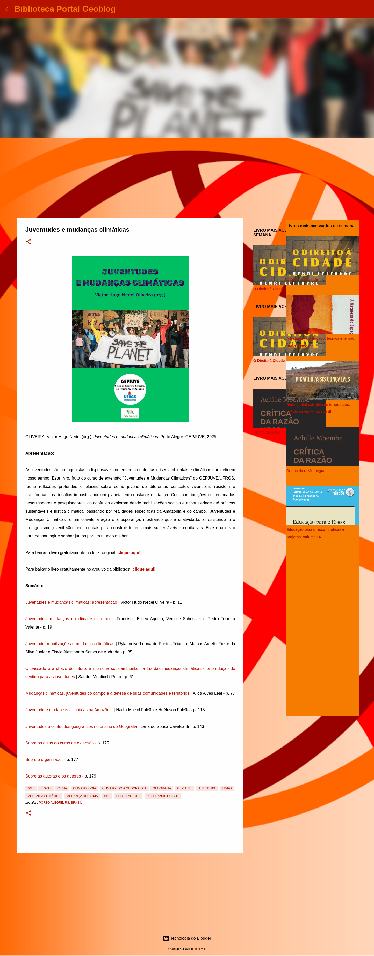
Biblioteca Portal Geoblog (65, 8)
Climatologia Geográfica (124, 788)
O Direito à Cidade (269, 289)
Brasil (46, 788)
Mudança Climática (43, 796)
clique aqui (128, 552)
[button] (28, 242)
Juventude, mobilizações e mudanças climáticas (69, 643)
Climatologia (84, 788)
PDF (107, 796)
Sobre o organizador (44, 759)
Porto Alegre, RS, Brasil (60, 802)
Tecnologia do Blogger (187, 938)
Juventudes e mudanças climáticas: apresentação (71, 602)
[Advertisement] (187, 177)
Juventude (207, 788)
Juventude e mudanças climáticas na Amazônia (69, 710)
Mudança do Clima (82, 796)
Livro (227, 788)
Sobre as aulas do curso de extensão (59, 743)
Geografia (162, 788)
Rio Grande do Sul (163, 796)
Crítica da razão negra (272, 432)
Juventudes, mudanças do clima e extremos (68, 619)
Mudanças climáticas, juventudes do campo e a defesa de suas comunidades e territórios (107, 693)
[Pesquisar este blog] (342, 9)
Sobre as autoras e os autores (53, 776)
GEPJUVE (184, 788)
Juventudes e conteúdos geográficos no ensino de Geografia (81, 726)
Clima (62, 788)
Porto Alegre (128, 796)
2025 (30, 788)
